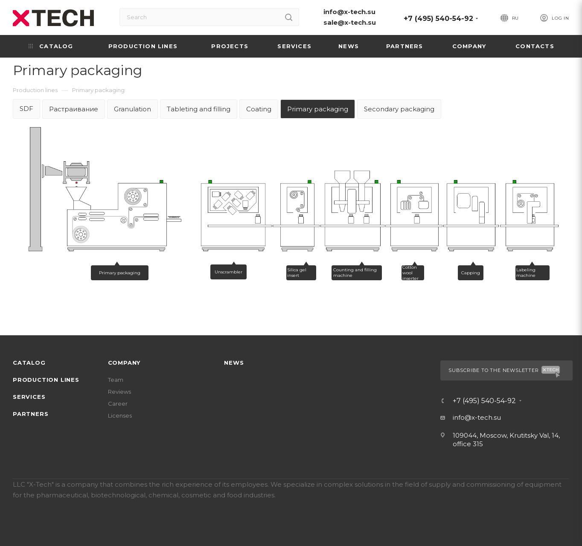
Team (115, 379)
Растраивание (73, 109)
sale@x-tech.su (349, 22)
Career (118, 403)
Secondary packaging (399, 109)
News (234, 362)
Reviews (119, 391)
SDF (26, 109)
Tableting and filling (198, 109)
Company (124, 362)
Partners (30, 413)
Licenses (120, 415)
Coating (258, 109)
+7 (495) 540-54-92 (438, 19)
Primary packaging (317, 109)
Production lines (46, 379)
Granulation (132, 109)
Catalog (29, 362)
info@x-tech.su (349, 12)
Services (29, 396)
